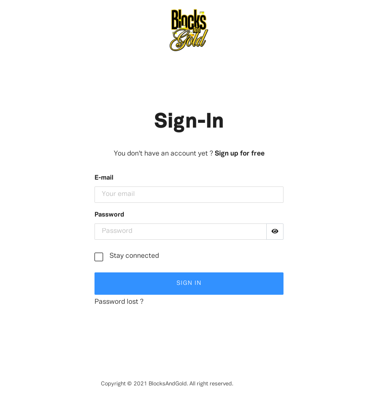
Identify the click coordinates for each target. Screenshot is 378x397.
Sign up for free (240, 154)
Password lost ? (118, 302)
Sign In (189, 283)
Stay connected (134, 256)
